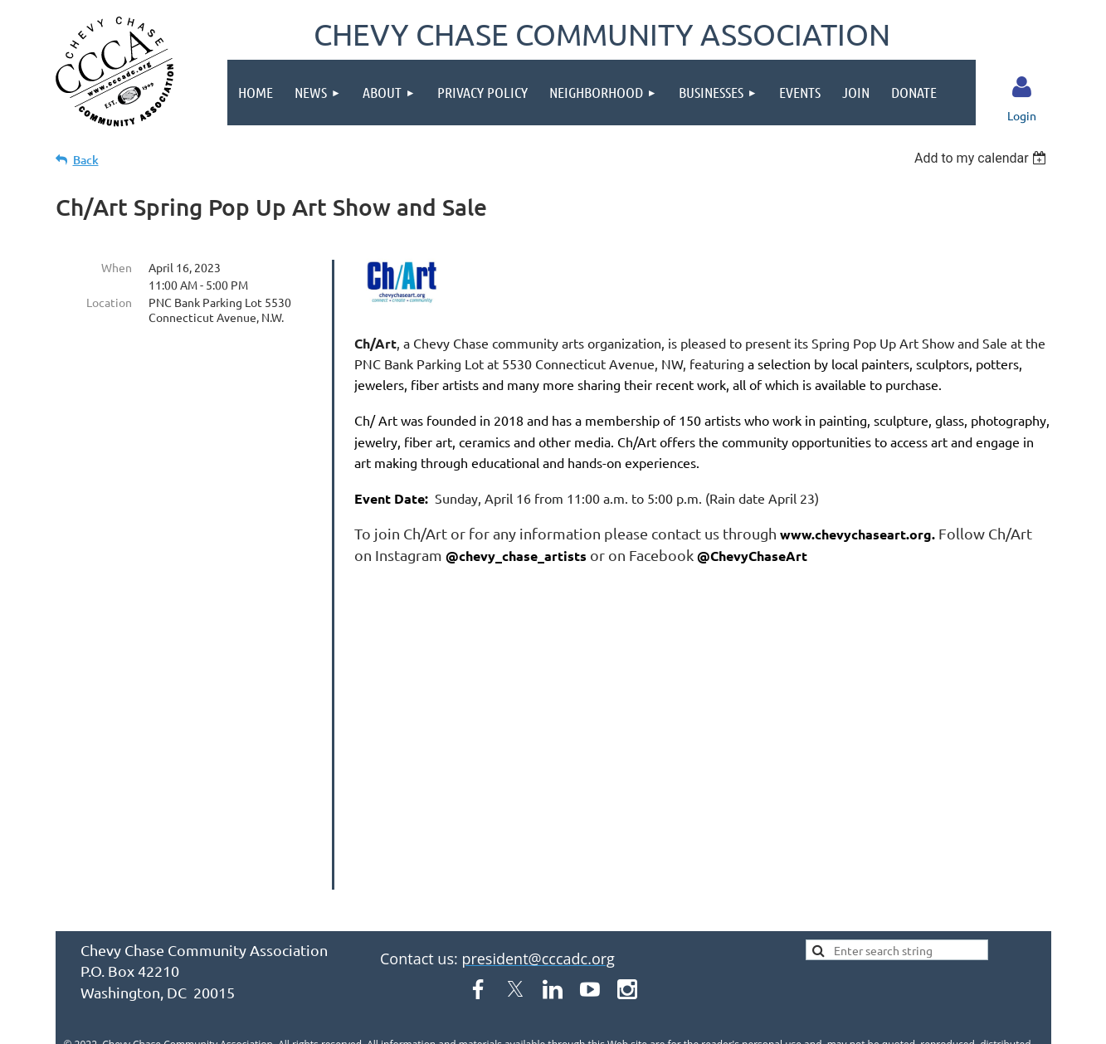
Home (213, 903)
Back (86, 160)
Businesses (679, 903)
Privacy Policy (442, 903)
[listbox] (982, 158)
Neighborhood (565, 903)
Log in (1021, 87)
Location (109, 302)
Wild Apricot (853, 1023)
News (280, 903)
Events (765, 903)
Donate (245, 932)
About (347, 903)
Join (830, 903)
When (116, 267)
